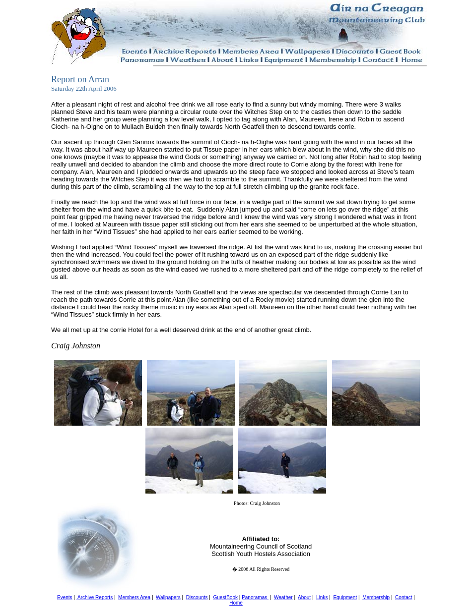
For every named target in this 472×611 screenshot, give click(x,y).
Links (322, 597)
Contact (403, 597)
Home (236, 603)
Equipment (345, 597)
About (304, 597)
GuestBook (225, 597)
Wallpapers (168, 597)
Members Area (134, 597)
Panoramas (255, 597)
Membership (376, 597)
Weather (283, 597)
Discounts (197, 597)
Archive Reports (94, 597)
